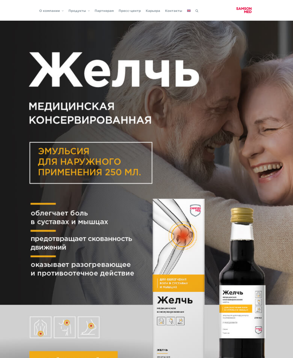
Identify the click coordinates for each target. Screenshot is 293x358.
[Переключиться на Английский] (189, 10)
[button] (196, 10)
